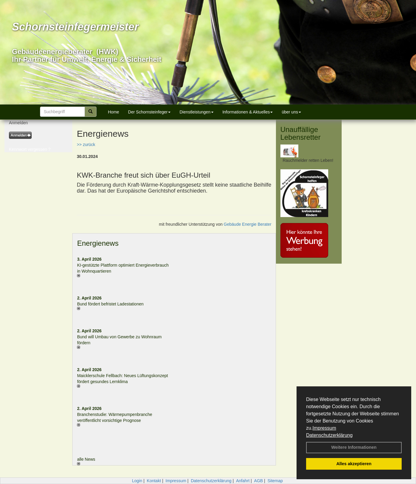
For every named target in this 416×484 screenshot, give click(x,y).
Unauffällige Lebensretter (300, 133)
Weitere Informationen (354, 447)
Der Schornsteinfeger (149, 112)
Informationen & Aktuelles (247, 112)
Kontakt (154, 480)
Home (113, 112)
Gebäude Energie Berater (247, 224)
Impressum (324, 428)
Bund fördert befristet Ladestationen (110, 304)
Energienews (98, 243)
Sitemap (275, 480)
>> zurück (86, 144)
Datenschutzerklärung (329, 435)
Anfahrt (242, 480)
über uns (291, 112)
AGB (258, 480)
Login (137, 480)
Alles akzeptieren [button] (354, 463)
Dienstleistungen (196, 112)
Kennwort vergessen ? (29, 149)
